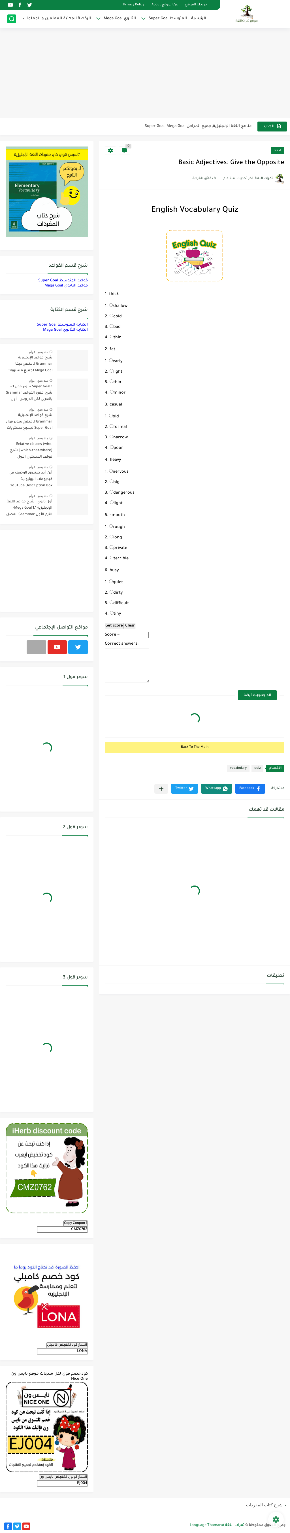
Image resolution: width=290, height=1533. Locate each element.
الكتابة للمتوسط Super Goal (62, 325)
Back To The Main (194, 747)
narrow (119, 438)
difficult (119, 603)
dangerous (122, 493)
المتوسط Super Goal (168, 18)
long (116, 538)
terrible (119, 559)
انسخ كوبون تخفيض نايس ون (63, 1477)
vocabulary (238, 768)
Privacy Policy (133, 5)
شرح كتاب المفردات (264, 1504)
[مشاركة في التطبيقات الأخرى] (161, 789)
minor (118, 393)
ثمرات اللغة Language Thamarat (217, 1525)
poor (116, 448)
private (118, 548)
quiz (277, 150)
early (116, 361)
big (115, 482)
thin (115, 338)
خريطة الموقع (196, 5)
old (114, 417)
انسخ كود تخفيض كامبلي (67, 1345)
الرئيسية (198, 18)
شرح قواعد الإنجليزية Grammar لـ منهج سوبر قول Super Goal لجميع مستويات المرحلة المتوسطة (29, 422)
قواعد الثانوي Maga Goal (66, 286)
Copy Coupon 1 (75, 1223)
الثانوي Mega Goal (120, 18)
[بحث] (11, 18)
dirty (116, 593)
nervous (119, 472)
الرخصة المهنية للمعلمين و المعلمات (57, 18)
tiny (115, 614)
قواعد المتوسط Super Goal (63, 281)
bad (115, 327)
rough (117, 527)
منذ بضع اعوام (38, 352)
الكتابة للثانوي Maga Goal (65, 330)
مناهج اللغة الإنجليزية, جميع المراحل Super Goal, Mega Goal (198, 126)
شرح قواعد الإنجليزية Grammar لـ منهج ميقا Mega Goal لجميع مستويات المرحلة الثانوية (29, 365)
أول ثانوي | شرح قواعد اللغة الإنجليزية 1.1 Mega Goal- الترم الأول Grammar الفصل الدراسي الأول (29, 509)
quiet (116, 582)
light (116, 372)
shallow (118, 306)
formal (118, 427)
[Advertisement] (145, 73)
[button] (250, 789)
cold (116, 317)
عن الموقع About (165, 5)
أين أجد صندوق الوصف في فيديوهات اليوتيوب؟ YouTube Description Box (30, 479)
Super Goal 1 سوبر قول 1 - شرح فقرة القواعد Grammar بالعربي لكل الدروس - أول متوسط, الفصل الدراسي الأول (29, 394)
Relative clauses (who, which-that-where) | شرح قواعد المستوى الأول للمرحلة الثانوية (31, 451)
